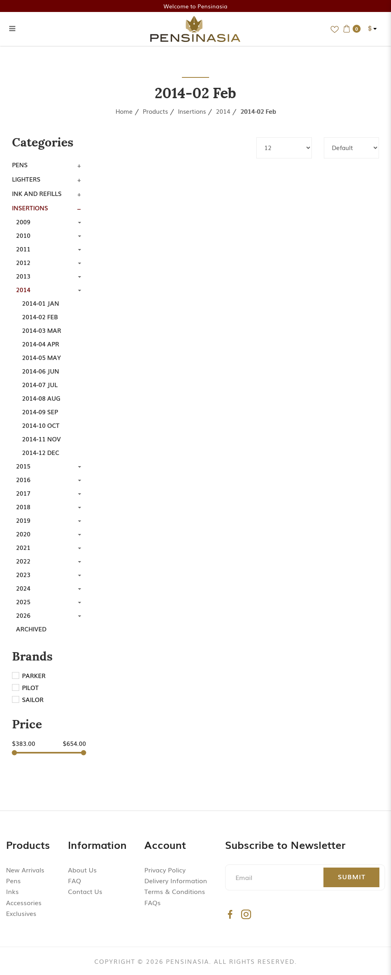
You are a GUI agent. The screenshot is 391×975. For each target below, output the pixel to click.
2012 (23, 262)
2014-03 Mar (41, 330)
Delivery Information (175, 880)
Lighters (26, 178)
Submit (351, 876)
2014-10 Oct (41, 425)
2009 (23, 221)
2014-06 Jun (40, 370)
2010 (23, 235)
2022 (23, 560)
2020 (23, 533)
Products (155, 111)
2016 (23, 479)
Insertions (192, 111)
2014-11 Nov (41, 438)
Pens (20, 164)
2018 (23, 506)
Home (124, 111)
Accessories (24, 902)
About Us (82, 869)
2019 (23, 520)
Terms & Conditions (174, 891)
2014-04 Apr (40, 343)
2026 (23, 615)
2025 (23, 601)
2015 (23, 465)
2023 (23, 574)
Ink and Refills (37, 193)
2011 (23, 248)
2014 (223, 111)
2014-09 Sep (40, 411)
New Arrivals (25, 869)
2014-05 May (41, 357)
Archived (31, 628)
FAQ (74, 880)
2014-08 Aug (41, 398)
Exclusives (21, 913)
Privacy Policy (165, 869)
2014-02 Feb (258, 111)
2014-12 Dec (40, 452)
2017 (23, 492)
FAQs (152, 902)
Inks (12, 891)
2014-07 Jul (40, 384)
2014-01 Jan (40, 303)
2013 (23, 275)
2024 (23, 587)
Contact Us (85, 891)
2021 (23, 547)
